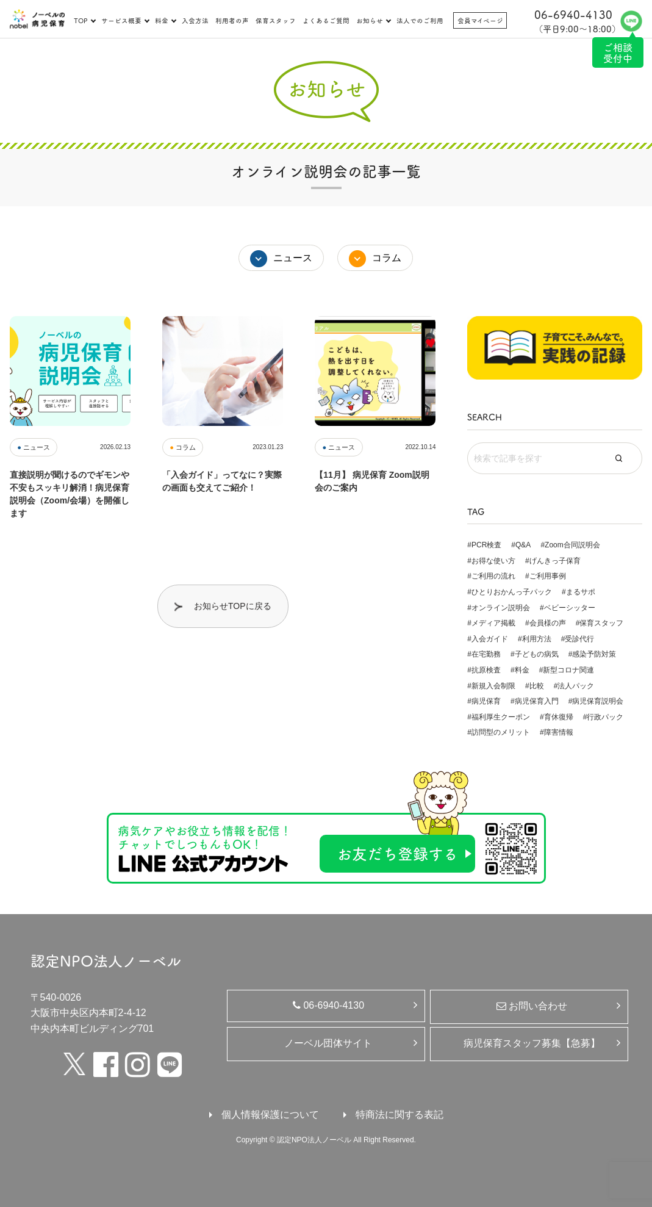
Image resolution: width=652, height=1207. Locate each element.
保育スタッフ (276, 20)
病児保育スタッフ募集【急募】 (532, 1043)
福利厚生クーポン (500, 717)
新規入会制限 (493, 686)
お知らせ (369, 20)
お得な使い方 (493, 561)
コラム (386, 258)
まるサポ (580, 592)
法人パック (575, 686)
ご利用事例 (547, 576)
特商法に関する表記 (399, 1114)
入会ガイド (489, 639)
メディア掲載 (493, 623)
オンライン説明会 (500, 608)
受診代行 (579, 639)
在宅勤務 (486, 654)
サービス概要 (121, 20)
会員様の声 (547, 623)
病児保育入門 (537, 701)
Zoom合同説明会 (572, 545)
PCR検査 (486, 545)
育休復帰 (558, 717)
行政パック (605, 717)
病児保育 (486, 701)
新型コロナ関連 (568, 670)
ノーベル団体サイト (328, 1043)
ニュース (292, 258)
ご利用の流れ (493, 576)
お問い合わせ (531, 1006)
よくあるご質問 (326, 20)
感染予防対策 (594, 654)
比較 (536, 686)
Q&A (523, 545)
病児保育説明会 (597, 701)
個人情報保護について (270, 1114)
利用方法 (536, 639)
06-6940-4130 (328, 1005)
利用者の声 (232, 20)
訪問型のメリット (500, 732)
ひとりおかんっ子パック (511, 592)
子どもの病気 (537, 654)
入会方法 (195, 20)
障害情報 (558, 732)
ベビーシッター (569, 608)
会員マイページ (480, 20)
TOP (81, 20)
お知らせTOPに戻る (232, 606)
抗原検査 (486, 670)
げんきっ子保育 (555, 561)
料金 (161, 20)
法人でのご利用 (419, 20)
